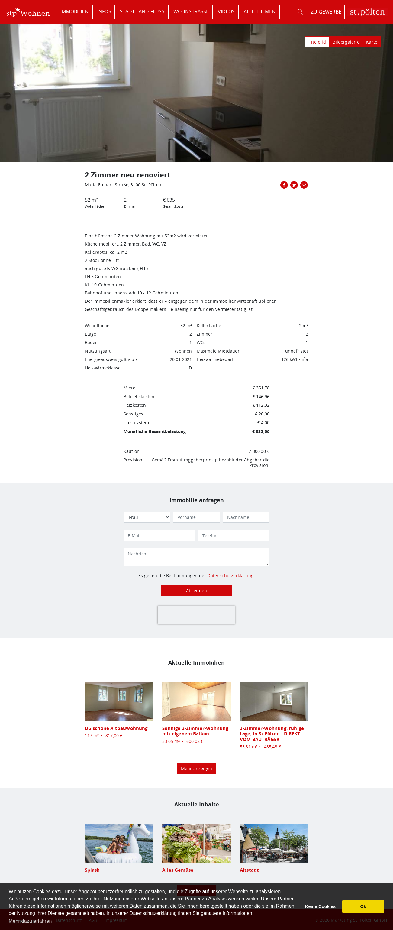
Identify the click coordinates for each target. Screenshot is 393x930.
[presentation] (196, 615)
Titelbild (317, 42)
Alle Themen (260, 11)
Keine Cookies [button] (320, 906)
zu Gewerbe (326, 11)
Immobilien (74, 11)
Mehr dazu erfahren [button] (30, 921)
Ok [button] (363, 906)
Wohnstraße (191, 11)
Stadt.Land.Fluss (142, 11)
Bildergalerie (346, 42)
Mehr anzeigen (196, 768)
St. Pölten (367, 12)
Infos (104, 11)
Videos (226, 11)
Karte (371, 42)
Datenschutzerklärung (230, 575)
